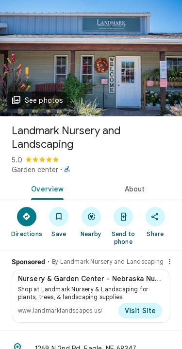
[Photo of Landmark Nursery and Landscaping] (91, 58)
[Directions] (27, 221)
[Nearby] (91, 221)
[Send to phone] (123, 225)
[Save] (59, 221)
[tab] (45, 188)
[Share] (155, 221)
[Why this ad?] (169, 262)
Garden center (35, 169)
